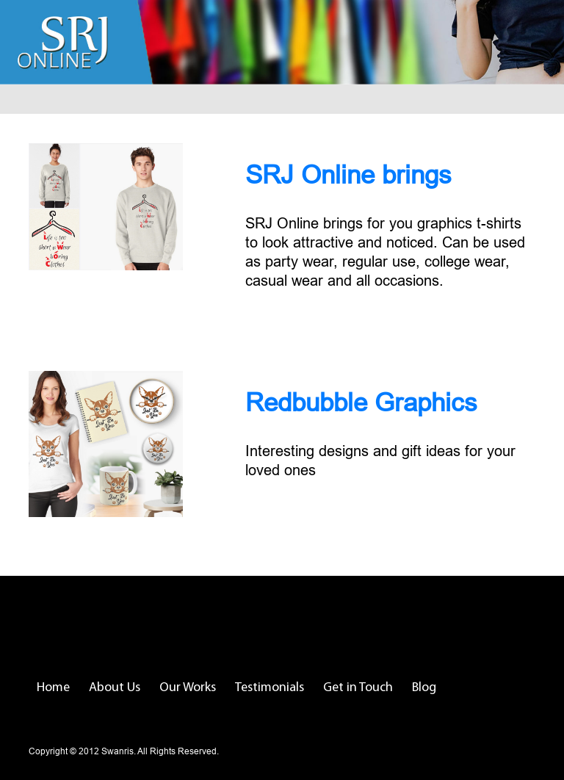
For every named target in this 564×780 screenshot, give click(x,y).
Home (53, 688)
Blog (424, 688)
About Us (114, 688)
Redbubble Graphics (361, 402)
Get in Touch (358, 688)
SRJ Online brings (348, 174)
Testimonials (269, 688)
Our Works (187, 688)
